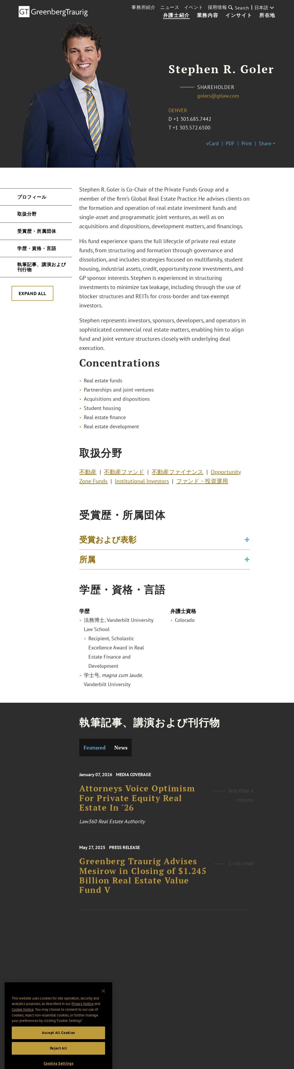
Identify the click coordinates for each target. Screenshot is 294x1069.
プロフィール (32, 197)
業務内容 (207, 15)
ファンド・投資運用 (202, 483)
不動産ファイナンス (177, 473)
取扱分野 (27, 214)
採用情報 (217, 7)
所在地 (267, 15)
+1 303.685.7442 (192, 119)
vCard (212, 143)
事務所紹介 (143, 7)
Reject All (58, 1056)
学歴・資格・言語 (36, 248)
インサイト (238, 15)
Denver (178, 110)
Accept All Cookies (58, 1040)
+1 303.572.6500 (191, 127)
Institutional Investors (142, 483)
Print (246, 143)
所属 (87, 562)
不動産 (87, 473)
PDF (230, 143)
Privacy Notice (82, 1011)
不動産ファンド (124, 473)
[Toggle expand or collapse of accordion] (247, 542)
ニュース (169, 7)
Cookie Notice (23, 1017)
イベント (193, 7)
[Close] (103, 999)
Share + (267, 143)
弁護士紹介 (176, 15)
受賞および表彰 (107, 542)
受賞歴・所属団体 (36, 231)
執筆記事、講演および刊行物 (41, 267)
